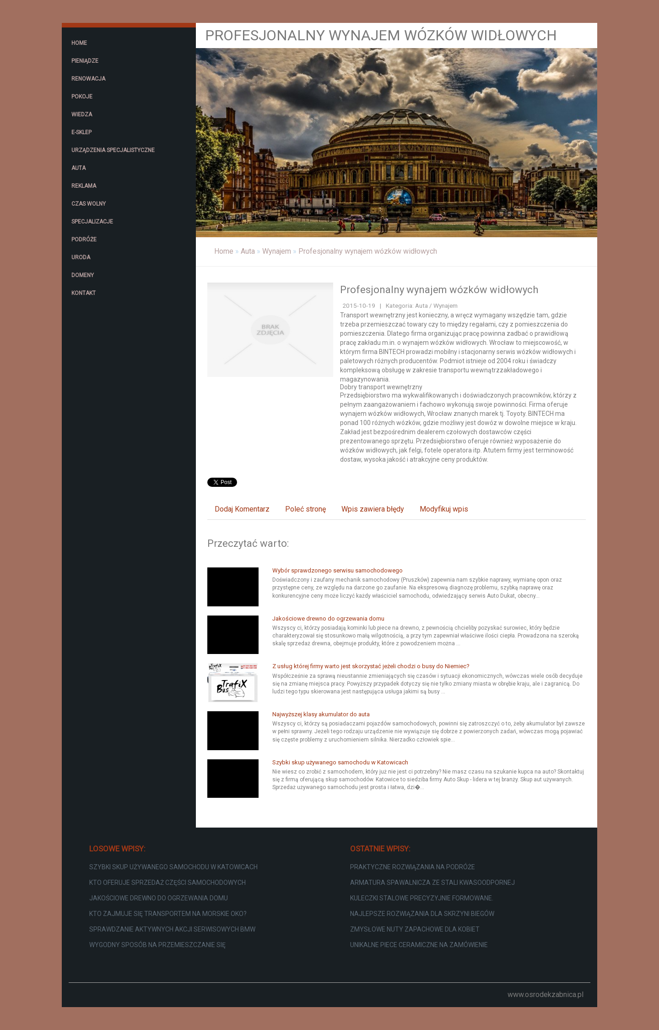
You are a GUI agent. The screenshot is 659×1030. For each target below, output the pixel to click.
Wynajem (276, 251)
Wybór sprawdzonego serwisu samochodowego (337, 570)
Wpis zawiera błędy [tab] (372, 509)
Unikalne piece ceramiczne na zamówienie (419, 944)
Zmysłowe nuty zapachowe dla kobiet (415, 929)
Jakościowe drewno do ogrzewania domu (328, 618)
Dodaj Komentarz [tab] (242, 509)
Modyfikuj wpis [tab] (444, 509)
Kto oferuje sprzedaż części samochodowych (167, 882)
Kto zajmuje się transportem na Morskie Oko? (168, 913)
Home (223, 251)
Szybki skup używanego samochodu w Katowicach (340, 762)
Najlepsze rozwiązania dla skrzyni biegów (422, 913)
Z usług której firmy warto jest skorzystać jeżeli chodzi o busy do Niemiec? (371, 666)
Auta (248, 251)
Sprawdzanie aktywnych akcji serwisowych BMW (172, 929)
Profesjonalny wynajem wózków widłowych (367, 251)
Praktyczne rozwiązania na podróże (412, 867)
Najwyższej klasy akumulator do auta (321, 714)
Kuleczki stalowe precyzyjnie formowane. (421, 898)
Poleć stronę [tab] (305, 509)
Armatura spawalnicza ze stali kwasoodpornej (432, 882)
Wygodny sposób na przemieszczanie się (157, 944)
